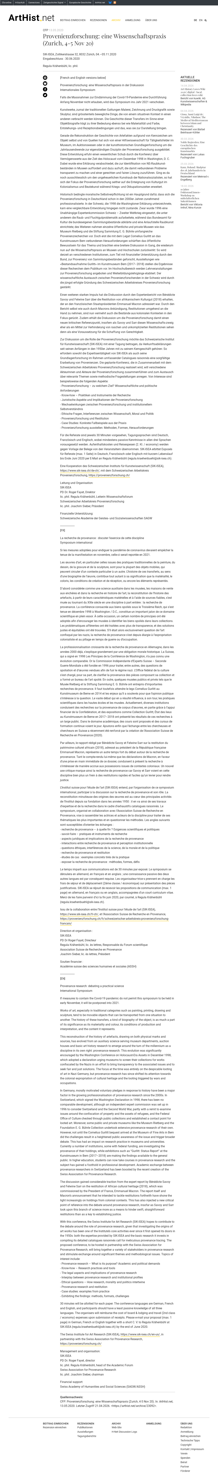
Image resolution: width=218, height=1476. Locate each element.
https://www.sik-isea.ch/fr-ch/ (79, 914)
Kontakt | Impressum (192, 1449)
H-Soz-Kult (20, 2)
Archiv (116, 20)
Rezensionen (98, 20)
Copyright (186, 1444)
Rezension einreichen (54, 1427)
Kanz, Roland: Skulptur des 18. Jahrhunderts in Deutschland (193, 170)
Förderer (185, 1470)
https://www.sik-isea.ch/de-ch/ (79, 470)
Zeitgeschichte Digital (53, 2)
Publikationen (85, 1427)
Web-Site (116, 1427)
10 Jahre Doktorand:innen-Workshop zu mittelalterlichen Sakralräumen (191, 195)
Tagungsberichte (86, 1436)
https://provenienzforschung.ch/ (109, 475)
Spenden (185, 1457)
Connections (34, 2)
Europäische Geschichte (80, 2)
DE (195, 20)
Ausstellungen (85, 1431)
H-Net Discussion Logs (124, 1431)
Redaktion (186, 1427)
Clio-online (6, 2)
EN (200, 20)
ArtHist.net (100, 2)
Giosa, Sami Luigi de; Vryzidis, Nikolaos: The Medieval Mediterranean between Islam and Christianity (194, 120)
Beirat (184, 1462)
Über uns (151, 20)
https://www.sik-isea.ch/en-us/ (140, 1334)
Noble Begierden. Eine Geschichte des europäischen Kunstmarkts (193, 146)
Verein (184, 1453)
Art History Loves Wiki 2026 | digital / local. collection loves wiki (193, 92)
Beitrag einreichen (72, 20)
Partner (185, 1466)
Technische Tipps (190, 1440)
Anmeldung (133, 20)
